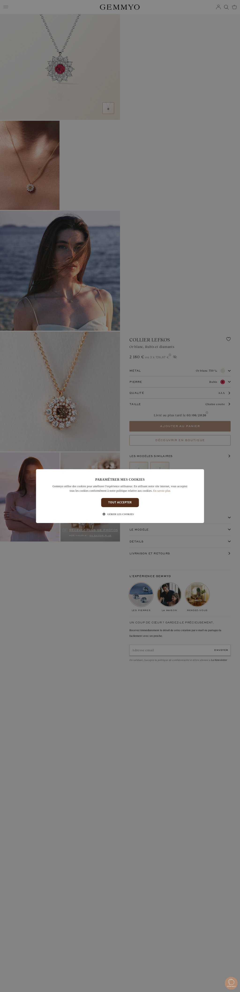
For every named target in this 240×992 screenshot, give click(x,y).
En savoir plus (161, 490)
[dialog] (120, 496)
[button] (120, 514)
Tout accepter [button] (120, 502)
